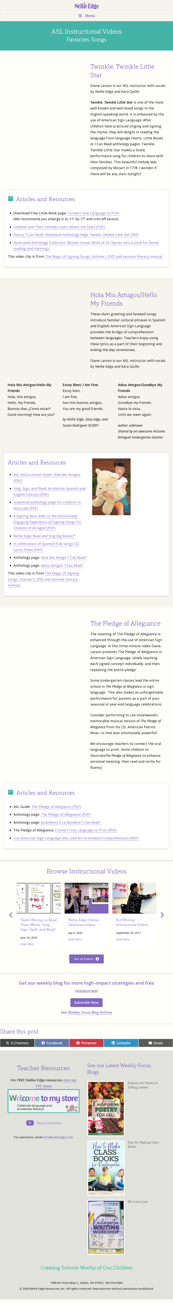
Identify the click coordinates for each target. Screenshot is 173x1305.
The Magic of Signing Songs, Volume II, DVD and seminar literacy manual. (43, 579)
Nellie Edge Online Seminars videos (83, 922)
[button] (11, 915)
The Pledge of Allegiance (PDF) (56, 806)
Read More (27, 944)
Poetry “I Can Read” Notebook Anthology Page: (76, 234)
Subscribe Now (86, 1002)
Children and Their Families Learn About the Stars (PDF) (59, 227)
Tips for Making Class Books (143, 1144)
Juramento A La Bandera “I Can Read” (71, 822)
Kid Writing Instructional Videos (132, 922)
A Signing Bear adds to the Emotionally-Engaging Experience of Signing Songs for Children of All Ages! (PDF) (47, 522)
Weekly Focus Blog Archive (90, 1012)
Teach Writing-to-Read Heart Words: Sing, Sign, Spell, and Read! (38, 924)
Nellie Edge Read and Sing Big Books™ (44, 536)
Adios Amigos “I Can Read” (62, 565)
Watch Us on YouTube (49, 1123)
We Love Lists (138, 1201)
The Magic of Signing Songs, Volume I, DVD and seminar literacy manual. (104, 256)
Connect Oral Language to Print (93, 213)
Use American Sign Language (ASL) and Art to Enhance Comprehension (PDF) (75, 838)
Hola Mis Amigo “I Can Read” (63, 557)
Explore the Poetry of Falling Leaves (143, 1085)
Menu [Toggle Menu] (86, 15)
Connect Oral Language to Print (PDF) (85, 830)
